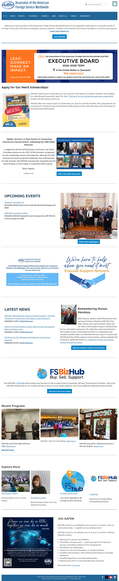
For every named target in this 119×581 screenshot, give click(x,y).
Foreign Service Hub (68, 493)
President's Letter (38, 498)
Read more (11, 446)
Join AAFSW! (59, 36)
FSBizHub (20, 383)
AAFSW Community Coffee (16, 213)
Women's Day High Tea (14, 202)
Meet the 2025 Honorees (69, 174)
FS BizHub (93, 494)
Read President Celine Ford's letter (89, 348)
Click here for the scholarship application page (88, 96)
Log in (114, 3)
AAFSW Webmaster (26, 321)
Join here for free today (59, 391)
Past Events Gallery (10, 493)
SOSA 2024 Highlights (88, 242)
